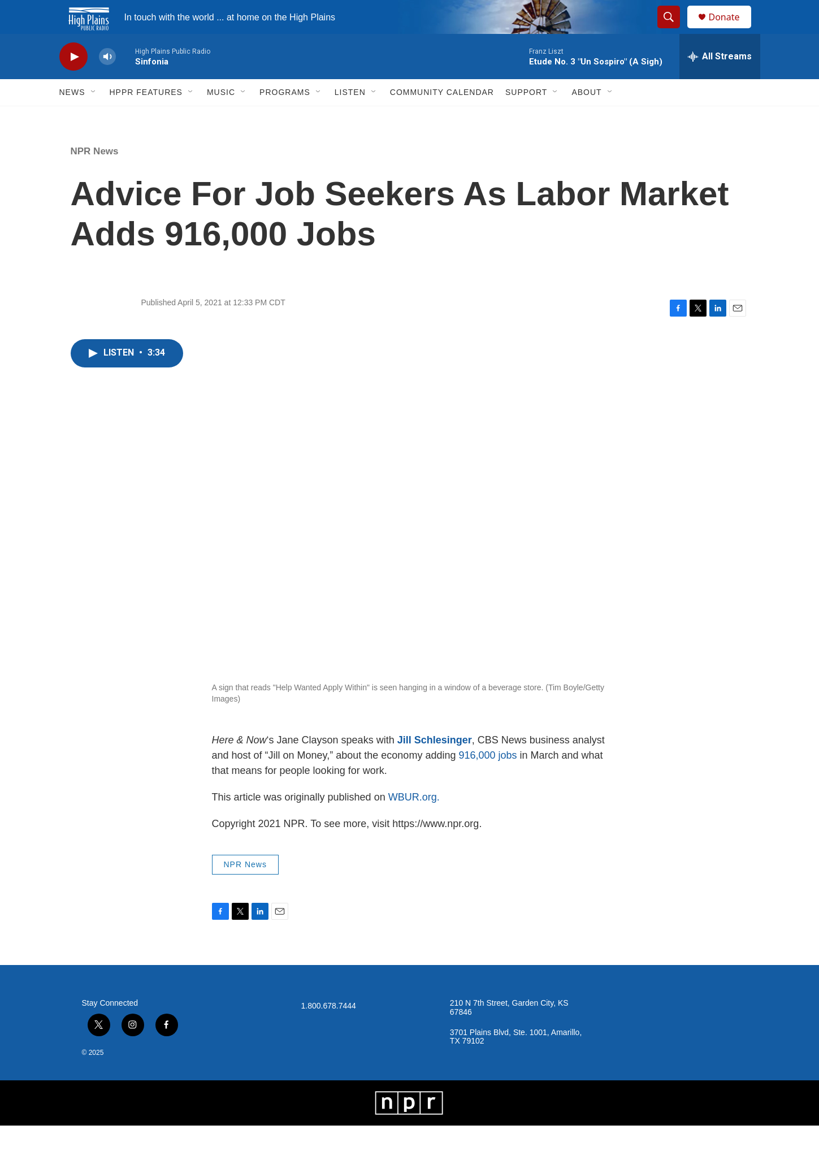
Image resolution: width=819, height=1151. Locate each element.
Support (526, 117)
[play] (73, 82)
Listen (350, 117)
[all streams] (719, 82)
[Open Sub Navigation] (93, 117)
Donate (731, 30)
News (72, 117)
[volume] (107, 82)
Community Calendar (442, 117)
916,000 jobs (487, 780)
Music (221, 117)
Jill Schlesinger (434, 765)
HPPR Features (146, 117)
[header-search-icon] (674, 30)
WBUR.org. (414, 822)
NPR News (95, 176)
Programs (284, 117)
